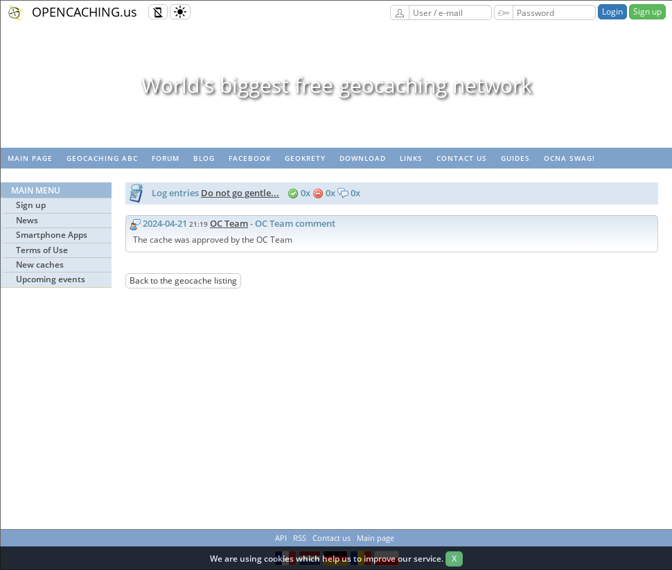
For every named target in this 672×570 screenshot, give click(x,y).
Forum (165, 158)
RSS (299, 538)
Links (411, 158)
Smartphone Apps (51, 235)
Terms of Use (42, 250)
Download (362, 158)
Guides (515, 158)
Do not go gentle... (240, 193)
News (27, 220)
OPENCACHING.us (84, 11)
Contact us (461, 158)
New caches (40, 264)
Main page (30, 158)
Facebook (250, 158)
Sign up (647, 11)
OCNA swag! (569, 158)
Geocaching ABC (102, 158)
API (281, 538)
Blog (204, 158)
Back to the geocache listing (183, 280)
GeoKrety (305, 158)
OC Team (229, 223)
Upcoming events (50, 279)
